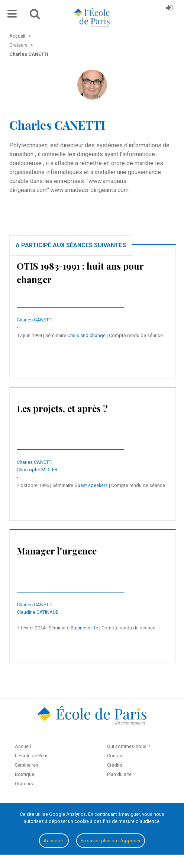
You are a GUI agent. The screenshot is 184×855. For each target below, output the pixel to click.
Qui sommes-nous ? (128, 746)
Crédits (114, 765)
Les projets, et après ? (62, 408)
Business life (84, 628)
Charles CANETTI (34, 320)
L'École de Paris (32, 755)
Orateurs (24, 783)
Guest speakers (91, 485)
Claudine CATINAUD (38, 612)
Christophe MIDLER (37, 469)
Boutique (24, 774)
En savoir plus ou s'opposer (111, 840)
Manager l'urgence (57, 551)
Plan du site (119, 774)
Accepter (53, 840)
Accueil (23, 746)
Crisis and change (86, 335)
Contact (115, 755)
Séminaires (26, 765)
